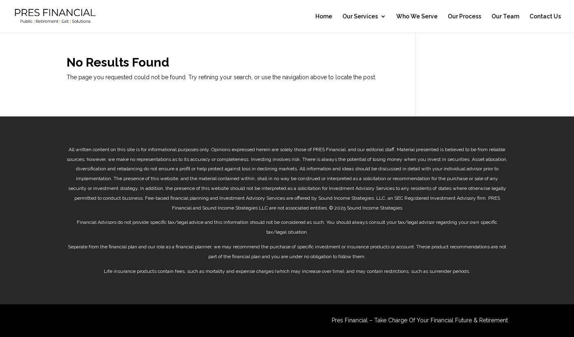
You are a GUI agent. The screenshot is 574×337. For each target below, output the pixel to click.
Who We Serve (417, 16)
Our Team (505, 16)
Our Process (464, 16)
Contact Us (545, 16)
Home (323, 16)
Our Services (360, 16)
